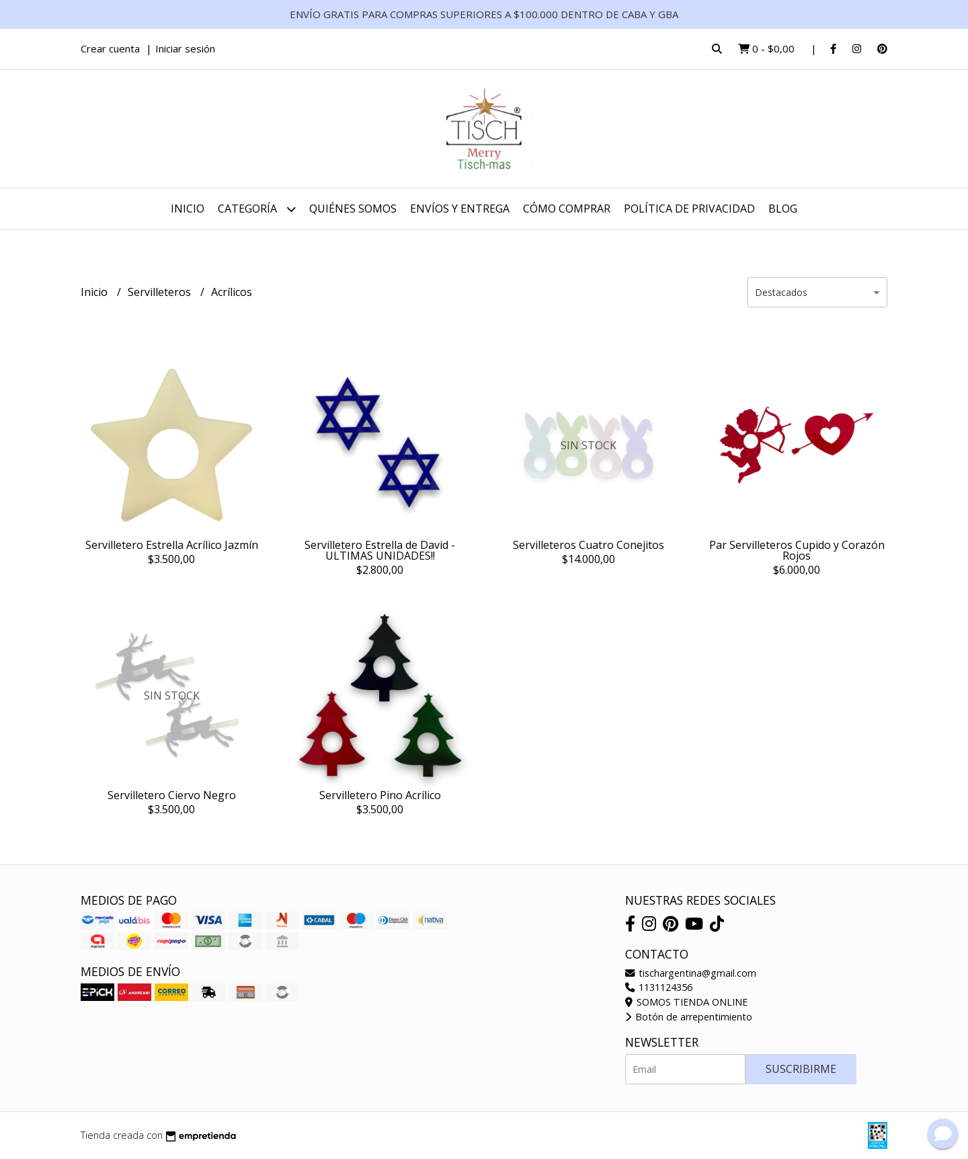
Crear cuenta (110, 48)
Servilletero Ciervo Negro (172, 795)
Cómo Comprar (566, 208)
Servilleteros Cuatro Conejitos (588, 544)
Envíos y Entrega (460, 208)
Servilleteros (161, 292)
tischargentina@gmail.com (690, 973)
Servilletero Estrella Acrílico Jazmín (171, 544)
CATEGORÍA (257, 208)
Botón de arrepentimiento (688, 1016)
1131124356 (658, 987)
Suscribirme (801, 1068)
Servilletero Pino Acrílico (380, 795)
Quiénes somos (353, 208)
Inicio (187, 208)
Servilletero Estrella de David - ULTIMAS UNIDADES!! (380, 550)
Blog (782, 208)
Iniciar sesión (185, 48)
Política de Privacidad (689, 208)
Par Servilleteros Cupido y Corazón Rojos (797, 550)
